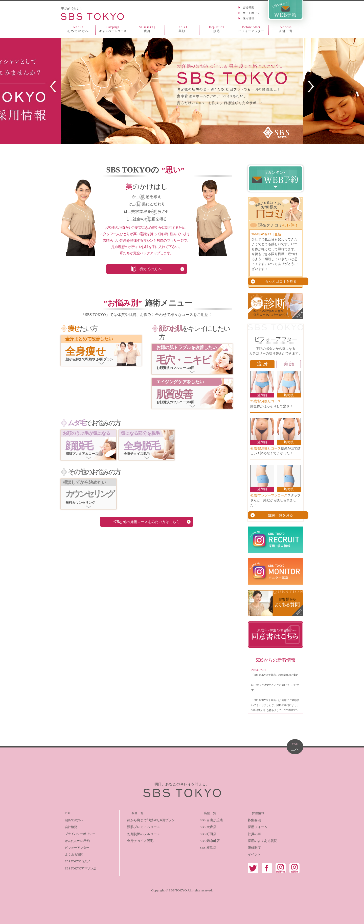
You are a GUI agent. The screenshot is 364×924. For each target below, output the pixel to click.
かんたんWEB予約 (74, 839)
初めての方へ (78, 29)
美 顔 (288, 363)
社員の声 (254, 833)
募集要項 (254, 819)
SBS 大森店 (205, 826)
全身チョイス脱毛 (135, 839)
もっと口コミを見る (278, 281)
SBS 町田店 (205, 833)
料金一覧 (128, 812)
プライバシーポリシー (77, 833)
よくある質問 (70, 853)
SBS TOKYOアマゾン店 (78, 867)
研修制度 (254, 846)
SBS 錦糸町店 (207, 839)
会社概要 (248, 7)
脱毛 (216, 29)
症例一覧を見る (278, 514)
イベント (254, 853)
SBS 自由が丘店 (208, 819)
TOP (64, 812)
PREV (53, 86)
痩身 (147, 29)
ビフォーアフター (251, 29)
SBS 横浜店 (205, 846)
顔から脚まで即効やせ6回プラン (146, 819)
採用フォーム (257, 826)
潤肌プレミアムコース (138, 826)
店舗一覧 (286, 29)
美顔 (182, 29)
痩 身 (262, 363)
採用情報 (248, 18)
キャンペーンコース (113, 29)
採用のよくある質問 (262, 839)
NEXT (311, 86)
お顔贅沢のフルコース (138, 833)
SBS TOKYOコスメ (74, 860)
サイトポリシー (253, 12)
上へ (295, 746)
